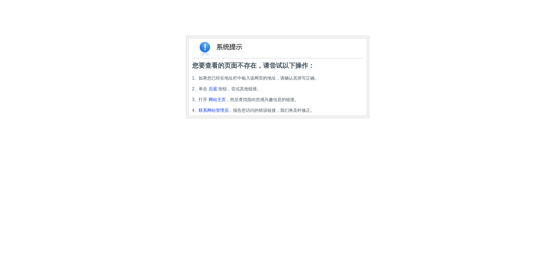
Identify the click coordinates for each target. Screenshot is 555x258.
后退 (213, 88)
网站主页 (217, 99)
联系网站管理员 (214, 110)
